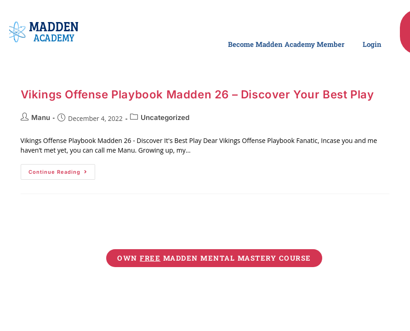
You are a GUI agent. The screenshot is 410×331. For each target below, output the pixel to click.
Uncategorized (165, 117)
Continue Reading (61, 169)
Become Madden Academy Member (286, 44)
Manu (40, 117)
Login (372, 44)
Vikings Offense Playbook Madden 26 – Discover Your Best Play (197, 94)
